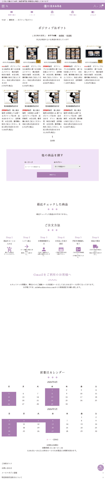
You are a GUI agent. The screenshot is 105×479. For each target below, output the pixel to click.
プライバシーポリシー (10, 455)
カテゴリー (58, 162)
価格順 (61, 35)
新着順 (69, 35)
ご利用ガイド (7, 436)
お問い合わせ (7, 441)
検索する (53, 175)
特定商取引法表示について (12, 450)
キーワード (28, 162)
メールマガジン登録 (9, 445)
